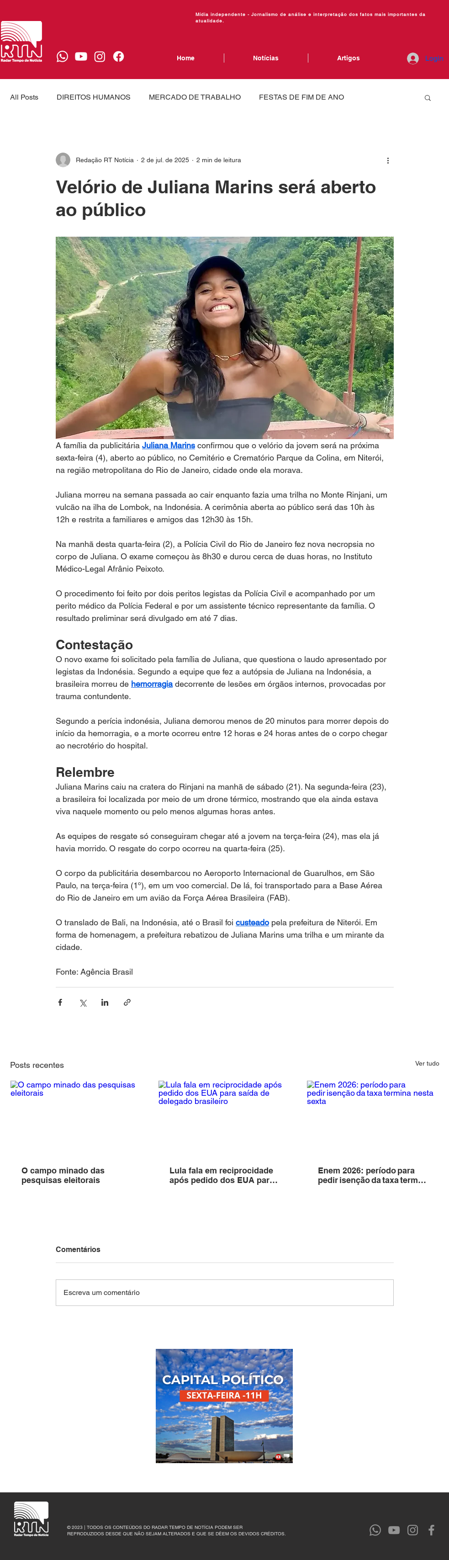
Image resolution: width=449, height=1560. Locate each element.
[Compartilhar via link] (127, 1002)
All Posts (24, 97)
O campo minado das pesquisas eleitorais (63, 1175)
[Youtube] (81, 56)
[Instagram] (100, 56)
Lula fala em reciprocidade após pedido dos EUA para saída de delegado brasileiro (221, 1175)
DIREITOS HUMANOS (94, 97)
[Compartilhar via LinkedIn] (104, 1002)
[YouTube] (394, 1530)
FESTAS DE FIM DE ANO (301, 97)
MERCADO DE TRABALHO (195, 97)
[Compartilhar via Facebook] (60, 1002)
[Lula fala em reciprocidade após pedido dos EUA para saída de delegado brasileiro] (224, 1118)
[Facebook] (118, 56)
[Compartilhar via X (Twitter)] (82, 1002)
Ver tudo (427, 1063)
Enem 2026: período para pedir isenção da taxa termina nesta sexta (371, 1175)
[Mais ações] (388, 159)
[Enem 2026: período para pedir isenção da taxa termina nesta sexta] (373, 1118)
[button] (427, 97)
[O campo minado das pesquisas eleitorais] (77, 1118)
